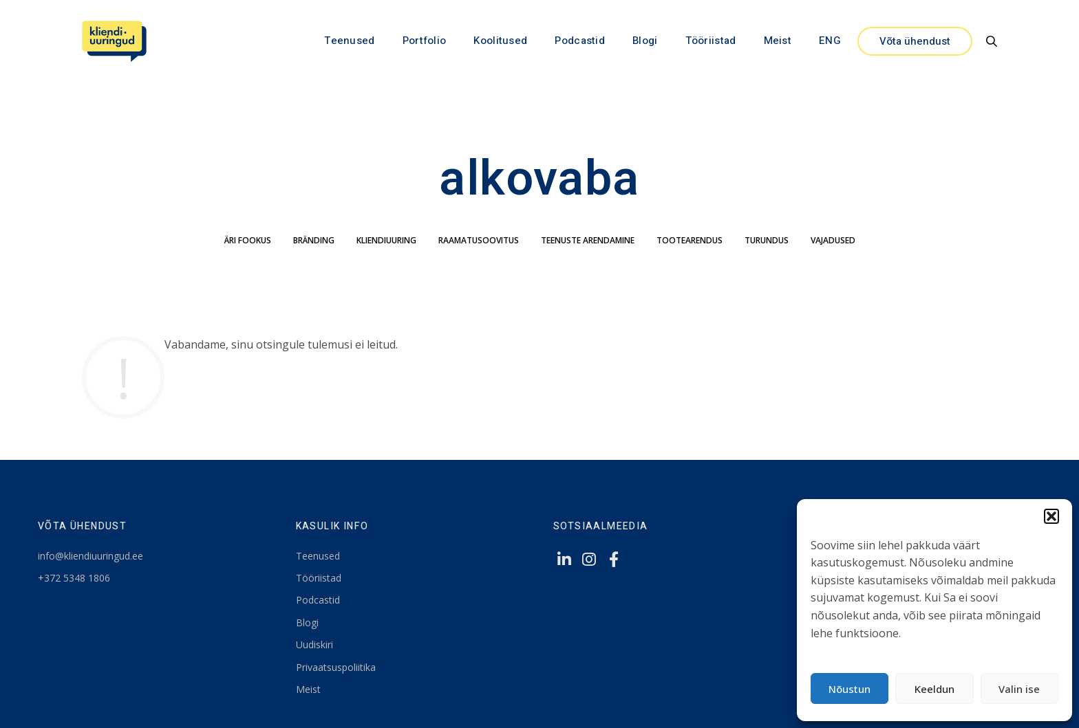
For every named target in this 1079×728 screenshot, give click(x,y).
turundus (767, 240)
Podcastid (580, 40)
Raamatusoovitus (478, 240)
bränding (313, 240)
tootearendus (689, 240)
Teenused (349, 40)
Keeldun (934, 689)
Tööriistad (710, 40)
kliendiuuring (386, 240)
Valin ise (1019, 689)
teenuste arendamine (587, 240)
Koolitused (500, 40)
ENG (830, 40)
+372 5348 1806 (74, 577)
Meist (778, 40)
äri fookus (247, 240)
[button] (1051, 516)
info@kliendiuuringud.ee (90, 555)
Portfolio (425, 40)
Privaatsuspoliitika (336, 667)
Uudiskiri (314, 644)
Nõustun (849, 689)
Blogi (645, 40)
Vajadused (833, 240)
